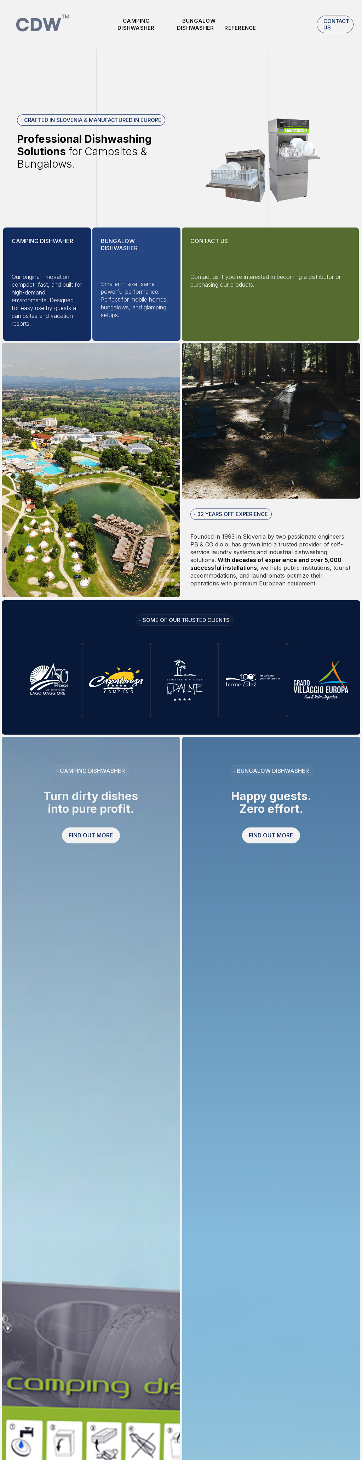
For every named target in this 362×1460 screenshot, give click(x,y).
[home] (43, 24)
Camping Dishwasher (136, 24)
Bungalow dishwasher (196, 24)
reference (240, 27)
